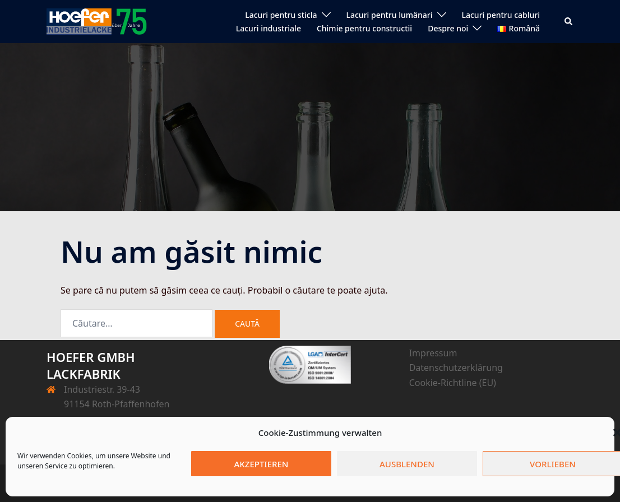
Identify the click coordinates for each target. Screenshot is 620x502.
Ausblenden (407, 464)
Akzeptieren (261, 464)
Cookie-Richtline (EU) (452, 382)
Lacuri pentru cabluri (501, 15)
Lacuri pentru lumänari (389, 15)
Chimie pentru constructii (364, 28)
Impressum (433, 353)
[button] (569, 21)
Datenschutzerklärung (456, 367)
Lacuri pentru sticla (281, 15)
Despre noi (448, 28)
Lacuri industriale (268, 28)
